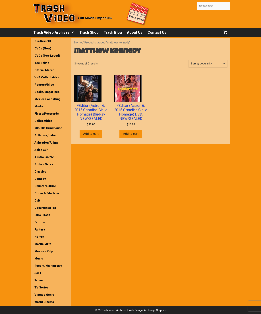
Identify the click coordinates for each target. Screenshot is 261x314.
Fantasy (39, 229)
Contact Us (157, 32)
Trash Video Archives (55, 32)
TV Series (41, 287)
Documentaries (45, 208)
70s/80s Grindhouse (48, 128)
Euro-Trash (42, 215)
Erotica (39, 222)
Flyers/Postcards (46, 113)
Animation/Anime (46, 142)
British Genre (43, 164)
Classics (40, 171)
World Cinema (44, 302)
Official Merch (44, 70)
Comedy (40, 179)
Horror (39, 236)
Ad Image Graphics (155, 310)
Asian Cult (41, 150)
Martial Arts (42, 244)
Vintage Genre (44, 294)
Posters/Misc (44, 84)
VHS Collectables (46, 77)
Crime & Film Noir (46, 193)
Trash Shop (89, 32)
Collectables (43, 121)
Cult (37, 200)
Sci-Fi (38, 273)
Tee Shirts (41, 63)
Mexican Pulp (43, 251)
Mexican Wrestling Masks (47, 102)
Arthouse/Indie (45, 135)
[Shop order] (207, 64)
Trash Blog (113, 32)
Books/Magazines (46, 92)
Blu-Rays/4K (42, 41)
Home (78, 42)
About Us (134, 32)
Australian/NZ (44, 157)
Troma (38, 280)
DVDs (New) (42, 48)
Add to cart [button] (91, 133)
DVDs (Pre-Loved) (47, 55)
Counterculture (45, 186)
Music (38, 258)
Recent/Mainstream (48, 265)
